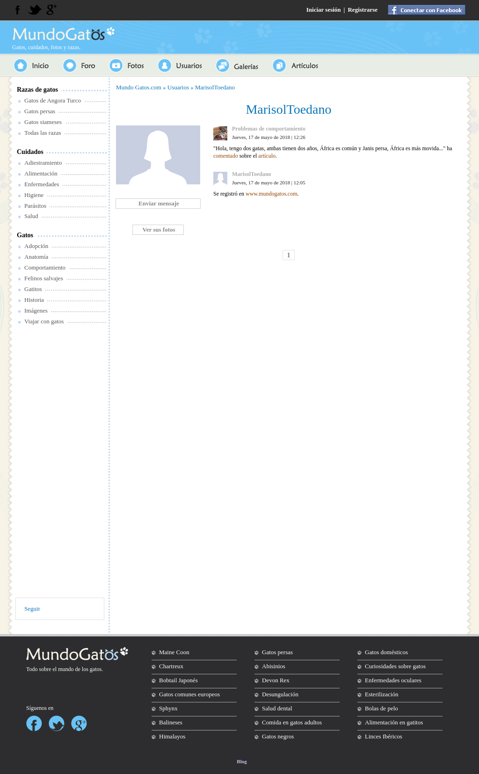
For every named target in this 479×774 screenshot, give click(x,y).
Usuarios (178, 87)
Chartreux (171, 666)
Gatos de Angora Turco (52, 100)
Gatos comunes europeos (189, 694)
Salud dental (277, 708)
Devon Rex (276, 680)
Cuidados (30, 151)
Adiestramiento (43, 162)
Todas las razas (42, 132)
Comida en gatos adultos (292, 722)
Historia (34, 299)
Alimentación (41, 173)
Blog (242, 761)
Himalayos (172, 736)
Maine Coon (174, 652)
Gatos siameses (43, 121)
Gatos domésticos (386, 652)
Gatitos (33, 288)
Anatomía (36, 256)
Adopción (36, 245)
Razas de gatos (37, 89)
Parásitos (35, 205)
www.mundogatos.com (272, 193)
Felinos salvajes (43, 278)
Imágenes (36, 310)
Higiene (34, 194)
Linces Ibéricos (383, 736)
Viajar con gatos (44, 321)
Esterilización (381, 694)
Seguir (32, 608)
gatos (96, 669)
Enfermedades (41, 184)
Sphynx (168, 708)
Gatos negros (278, 736)
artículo (267, 156)
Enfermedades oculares (393, 680)
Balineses (170, 722)
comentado (225, 156)
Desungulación (280, 694)
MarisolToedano (215, 87)
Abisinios (273, 666)
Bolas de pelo (381, 708)
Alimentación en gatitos (394, 722)
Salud (31, 215)
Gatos (25, 235)
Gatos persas (39, 111)
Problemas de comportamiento (268, 128)
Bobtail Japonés (178, 680)
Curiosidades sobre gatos (395, 666)
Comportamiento (44, 267)
